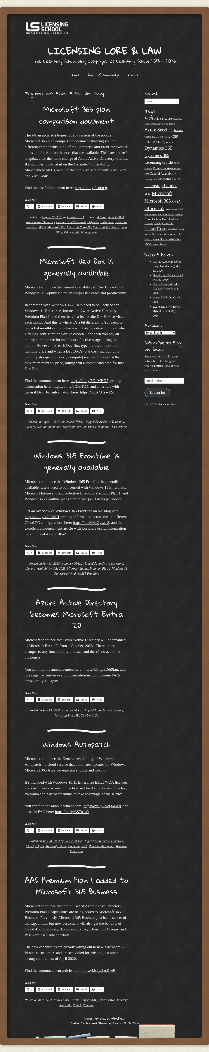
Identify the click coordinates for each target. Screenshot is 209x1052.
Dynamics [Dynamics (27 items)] (167, 142)
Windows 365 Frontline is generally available (76, 461)
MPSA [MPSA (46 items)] (176, 201)
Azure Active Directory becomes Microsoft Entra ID (76, 614)
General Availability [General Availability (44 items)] (163, 173)
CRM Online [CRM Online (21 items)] (165, 137)
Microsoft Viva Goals (106, 227)
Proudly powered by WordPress (104, 1018)
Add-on (101, 217)
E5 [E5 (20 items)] (174, 163)
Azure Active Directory (40, 222)
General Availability (38, 427)
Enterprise (107, 222)
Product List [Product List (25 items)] (167, 223)
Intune (57, 427)
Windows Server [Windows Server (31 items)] (157, 244)
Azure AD (65, 1005)
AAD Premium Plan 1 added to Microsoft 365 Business (76, 886)
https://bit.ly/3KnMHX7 (89, 380)
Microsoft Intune (77, 568)
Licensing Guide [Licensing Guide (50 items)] (169, 179)
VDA (84, 846)
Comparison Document (71, 222)
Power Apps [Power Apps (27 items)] (151, 214)
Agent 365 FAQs (162, 297)
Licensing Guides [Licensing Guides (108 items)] (161, 185)
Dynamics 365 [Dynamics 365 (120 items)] (158, 148)
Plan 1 (92, 427)
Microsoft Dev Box (74, 427)
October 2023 (89, 715)
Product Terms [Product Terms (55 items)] (155, 228)
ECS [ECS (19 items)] (178, 163)
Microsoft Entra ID (79, 227)
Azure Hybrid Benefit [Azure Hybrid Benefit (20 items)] (165, 124)
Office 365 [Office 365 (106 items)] (154, 208)
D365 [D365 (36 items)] (148, 142)
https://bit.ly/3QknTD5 (70, 386)
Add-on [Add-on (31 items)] (158, 118)
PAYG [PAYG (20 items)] (180, 209)
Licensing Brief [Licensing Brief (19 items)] (151, 179)
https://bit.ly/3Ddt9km (101, 669)
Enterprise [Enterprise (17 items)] (148, 169)
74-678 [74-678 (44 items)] (149, 118)
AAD (94, 1000)
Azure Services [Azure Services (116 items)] (159, 129)
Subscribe (157, 393)
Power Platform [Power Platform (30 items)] (153, 218)
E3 (37, 846)
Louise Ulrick (76, 217)
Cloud (30, 846)
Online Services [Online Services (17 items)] (171, 209)
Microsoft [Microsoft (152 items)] (162, 193)
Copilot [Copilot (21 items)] (155, 137)
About (133, 75)
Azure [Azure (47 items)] (168, 118)
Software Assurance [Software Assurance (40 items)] (164, 234)
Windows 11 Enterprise (112, 427)
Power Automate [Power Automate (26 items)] (166, 214)
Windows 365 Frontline (84, 573)
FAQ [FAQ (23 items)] (147, 173)
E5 (42, 846)
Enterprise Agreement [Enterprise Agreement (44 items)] (167, 168)
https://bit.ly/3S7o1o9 (72, 811)
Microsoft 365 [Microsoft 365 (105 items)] (158, 201)
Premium (74, 846)
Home (75, 75)
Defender (93, 222)
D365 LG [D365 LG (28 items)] (157, 142)
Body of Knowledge (104, 75)
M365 (42, 227)
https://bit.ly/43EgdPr (41, 681)
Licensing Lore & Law (104, 51)
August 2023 (116, 217)
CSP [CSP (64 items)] (174, 136)
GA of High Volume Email (168, 275)
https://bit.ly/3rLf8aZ (49, 534)
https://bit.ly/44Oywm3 (91, 522)
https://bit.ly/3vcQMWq (102, 806)
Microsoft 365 (56, 227)
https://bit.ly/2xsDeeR (98, 970)
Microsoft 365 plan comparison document (76, 115)
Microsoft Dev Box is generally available (76, 267)
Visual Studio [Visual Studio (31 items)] (160, 239)
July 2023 (59, 568)
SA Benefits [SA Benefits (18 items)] (171, 229)
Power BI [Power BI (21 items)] (179, 214)
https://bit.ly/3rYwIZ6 (97, 392)
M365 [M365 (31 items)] (148, 194)
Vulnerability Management (80, 232)
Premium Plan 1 (100, 568)
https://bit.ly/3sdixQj (91, 187)
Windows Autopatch (76, 744)
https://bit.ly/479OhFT (42, 516)
